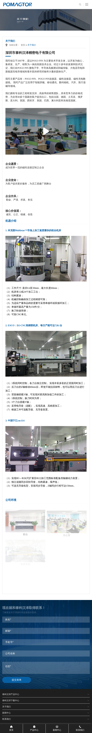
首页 (23, 45)
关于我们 (31, 45)
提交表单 (16, 680)
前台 (25, 524)
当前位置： (13, 45)
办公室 (67, 525)
